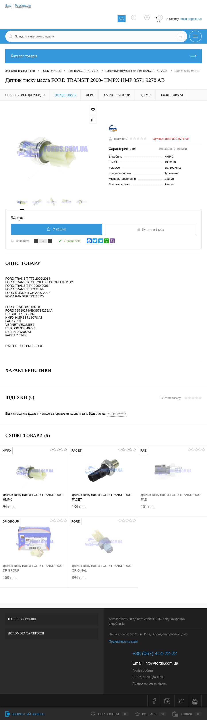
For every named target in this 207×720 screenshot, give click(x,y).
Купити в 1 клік (150, 229)
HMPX (168, 156)
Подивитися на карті (123, 641)
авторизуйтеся (117, 413)
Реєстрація (23, 5)
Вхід (8, 5)
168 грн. (34, 580)
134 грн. (103, 509)
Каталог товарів (103, 56)
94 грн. (34, 509)
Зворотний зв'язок (25, 714)
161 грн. (172, 509)
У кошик (56, 229)
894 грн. (103, 580)
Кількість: (23, 241)
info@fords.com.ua (161, 663)
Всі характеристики (173, 148)
